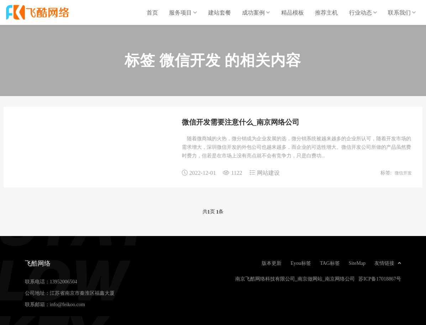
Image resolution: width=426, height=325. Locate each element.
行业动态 (363, 12)
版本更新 (272, 263)
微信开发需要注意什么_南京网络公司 (240, 121)
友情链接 (387, 263)
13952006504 (63, 281)
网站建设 (268, 172)
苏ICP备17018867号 (379, 278)
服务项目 (183, 12)
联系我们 (402, 12)
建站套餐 (219, 12)
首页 (152, 12)
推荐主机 (326, 12)
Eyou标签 (300, 263)
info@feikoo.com (67, 304)
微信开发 (403, 173)
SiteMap (357, 263)
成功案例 (256, 12)
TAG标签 (330, 263)
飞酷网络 (42, 12)
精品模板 (292, 12)
